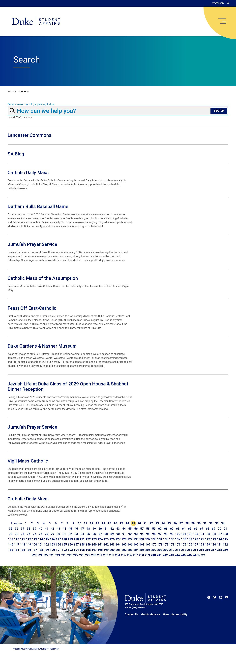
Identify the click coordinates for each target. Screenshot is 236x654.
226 (69, 555)
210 (171, 549)
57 (142, 528)
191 (58, 549)
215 (201, 549)
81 (64, 534)
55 (130, 528)
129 (129, 539)
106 (213, 534)
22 (151, 523)
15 (109, 523)
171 (159, 544)
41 (46, 528)
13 (97, 523)
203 (129, 549)
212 (183, 549)
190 (52, 549)
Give (166, 614)
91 (124, 534)
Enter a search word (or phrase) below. (31, 104)
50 (100, 528)
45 (70, 528)
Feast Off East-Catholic (32, 308)
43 (58, 528)
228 (81, 555)
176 (189, 544)
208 (159, 549)
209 (165, 549)
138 (183, 539)
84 (82, 534)
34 (222, 523)
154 (58, 544)
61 (165, 528)
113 (34, 539)
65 (189, 528)
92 (130, 534)
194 (76, 549)
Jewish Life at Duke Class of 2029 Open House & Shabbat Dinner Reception (68, 386)
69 (213, 528)
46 (76, 528)
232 (105, 555)
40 (40, 528)
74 (22, 534)
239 (147, 555)
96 (153, 534)
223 (51, 555)
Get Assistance (150, 614)
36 (16, 528)
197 (94, 549)
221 (39, 555)
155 (64, 544)
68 (207, 528)
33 (216, 523)
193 (70, 549)
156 (70, 544)
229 (87, 555)
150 (34, 544)
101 (183, 534)
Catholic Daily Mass (28, 172)
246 (189, 555)
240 (153, 555)
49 (94, 528)
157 (76, 544)
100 (177, 534)
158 (82, 544)
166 (129, 544)
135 (165, 539)
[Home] (36, 21)
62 (171, 528)
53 (118, 528)
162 (106, 544)
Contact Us (132, 614)
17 (121, 523)
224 (57, 555)
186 (28, 549)
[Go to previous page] (17, 523)
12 (91, 523)
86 (94, 534)
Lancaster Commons (29, 135)
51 (106, 528)
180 (213, 544)
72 (10, 534)
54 (124, 528)
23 (157, 523)
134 (159, 539)
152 (46, 544)
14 (103, 523)
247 (195, 555)
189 (46, 549)
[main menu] (222, 21)
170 (153, 544)
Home (11, 91)
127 (118, 539)
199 (106, 549)
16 (115, 523)
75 (28, 534)
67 (201, 528)
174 (177, 544)
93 (136, 534)
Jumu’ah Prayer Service (32, 244)
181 (219, 544)
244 (177, 555)
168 (141, 544)
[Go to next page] (201, 555)
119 (70, 539)
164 (118, 544)
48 (88, 528)
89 (112, 534)
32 (210, 523)
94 (142, 534)
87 (100, 534)
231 (99, 555)
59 (153, 528)
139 (189, 539)
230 (93, 555)
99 (171, 534)
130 (135, 539)
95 (147, 534)
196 (88, 549)
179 (207, 544)
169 (147, 544)
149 (28, 544)
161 (100, 544)
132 (147, 539)
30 (199, 523)
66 (195, 528)
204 (135, 549)
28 (187, 523)
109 (10, 539)
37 (22, 528)
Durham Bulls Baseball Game (38, 206)
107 (219, 534)
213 (189, 549)
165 (123, 544)
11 (85, 523)
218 (219, 549)
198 (100, 549)
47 (82, 528)
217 (213, 549)
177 (195, 544)
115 (46, 539)
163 (112, 544)
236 (129, 555)
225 (63, 555)
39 (34, 528)
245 (183, 555)
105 (207, 534)
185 (22, 549)
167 (135, 544)
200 (112, 549)
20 (139, 523)
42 (52, 528)
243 (171, 555)
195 (82, 549)
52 (112, 528)
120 (76, 539)
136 (171, 539)
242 (165, 555)
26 (175, 523)
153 (52, 544)
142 (207, 539)
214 (195, 549)
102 (189, 534)
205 (141, 549)
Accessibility (179, 614)
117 (58, 539)
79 (52, 534)
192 (64, 549)
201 (118, 549)
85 (88, 534)
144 (219, 539)
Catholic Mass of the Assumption (43, 278)
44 (64, 528)
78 (46, 534)
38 (28, 528)
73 (16, 534)
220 (33, 555)
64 (183, 528)
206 (147, 549)
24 (163, 523)
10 (79, 523)
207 (153, 549)
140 (195, 539)
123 (94, 539)
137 (177, 539)
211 (177, 549)
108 (225, 534)
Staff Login (218, 3)
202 (123, 549)
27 (181, 523)
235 (123, 555)
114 (40, 539)
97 (159, 534)
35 (10, 528)
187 (34, 549)
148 (22, 544)
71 (225, 528)
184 (16, 549)
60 (159, 528)
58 (147, 528)
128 (123, 539)
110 (16, 539)
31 (204, 523)
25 (169, 523)
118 (64, 539)
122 (88, 539)
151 (40, 544)
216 (207, 549)
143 (213, 539)
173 (171, 544)
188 (40, 549)
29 (193, 523)
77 (40, 534)
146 (10, 544)
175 (183, 544)
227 (75, 555)
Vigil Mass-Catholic (28, 461)
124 (100, 539)
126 (112, 539)
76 (34, 534)
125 (106, 539)
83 (76, 534)
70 (219, 528)
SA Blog (16, 154)
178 (201, 544)
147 (16, 544)
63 (177, 528)
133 (153, 539)
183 (10, 549)
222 (45, 555)
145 (225, 539)
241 (159, 555)
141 (201, 539)
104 (201, 534)
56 (136, 528)
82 (70, 534)
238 (141, 555)
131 (141, 539)
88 (106, 534)
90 (118, 534)
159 (88, 544)
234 (117, 555)
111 (22, 539)
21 (145, 523)
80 (58, 534)
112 (28, 539)
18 (127, 523)
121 (82, 539)
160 (94, 544)
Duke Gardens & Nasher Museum (42, 346)
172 (165, 544)
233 (111, 555)
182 (225, 544)
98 (165, 534)
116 (52, 539)
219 (225, 549)
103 (195, 534)
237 (135, 555)
